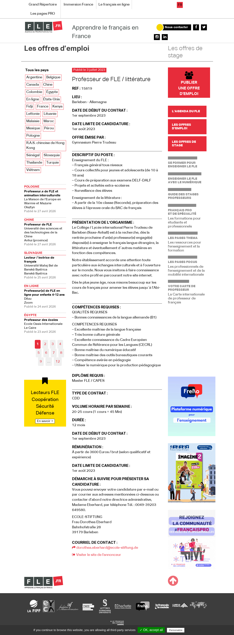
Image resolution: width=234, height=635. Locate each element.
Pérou (49, 128)
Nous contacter (176, 27)
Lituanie (50, 114)
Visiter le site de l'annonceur (96, 555)
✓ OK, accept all (151, 630)
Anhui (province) (45, 231)
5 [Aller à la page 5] (39, 353)
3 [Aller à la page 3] (53, 344)
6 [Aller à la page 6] (46, 353)
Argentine (34, 77)
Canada (32, 84)
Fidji (29, 106)
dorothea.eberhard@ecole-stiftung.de (105, 548)
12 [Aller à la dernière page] (58, 361)
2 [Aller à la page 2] (45, 344)
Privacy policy (194, 630)
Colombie (34, 92)
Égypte (52, 92)
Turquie (52, 162)
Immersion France (78, 4)
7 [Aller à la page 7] (54, 353)
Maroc (49, 121)
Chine (47, 84)
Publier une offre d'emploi (189, 83)
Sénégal (33, 155)
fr (180, 5)
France (42, 106)
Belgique (53, 77)
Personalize (175, 630)
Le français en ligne (114, 4)
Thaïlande (34, 162)
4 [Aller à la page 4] (60, 344)
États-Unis (51, 99)
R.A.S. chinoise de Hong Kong (45, 145)
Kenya (57, 106)
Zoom (45, 296)
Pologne (33, 135)
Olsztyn (45, 198)
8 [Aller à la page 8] (61, 353)
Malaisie (32, 121)
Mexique (33, 128)
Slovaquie (52, 155)
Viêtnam (33, 170)
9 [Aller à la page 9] (41, 361)
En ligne (32, 99)
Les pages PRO (42, 13)
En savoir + (45, 421)
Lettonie (33, 114)
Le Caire (45, 323)
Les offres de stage (185, 52)
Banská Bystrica (45, 264)
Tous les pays (37, 70)
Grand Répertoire (43, 4)
